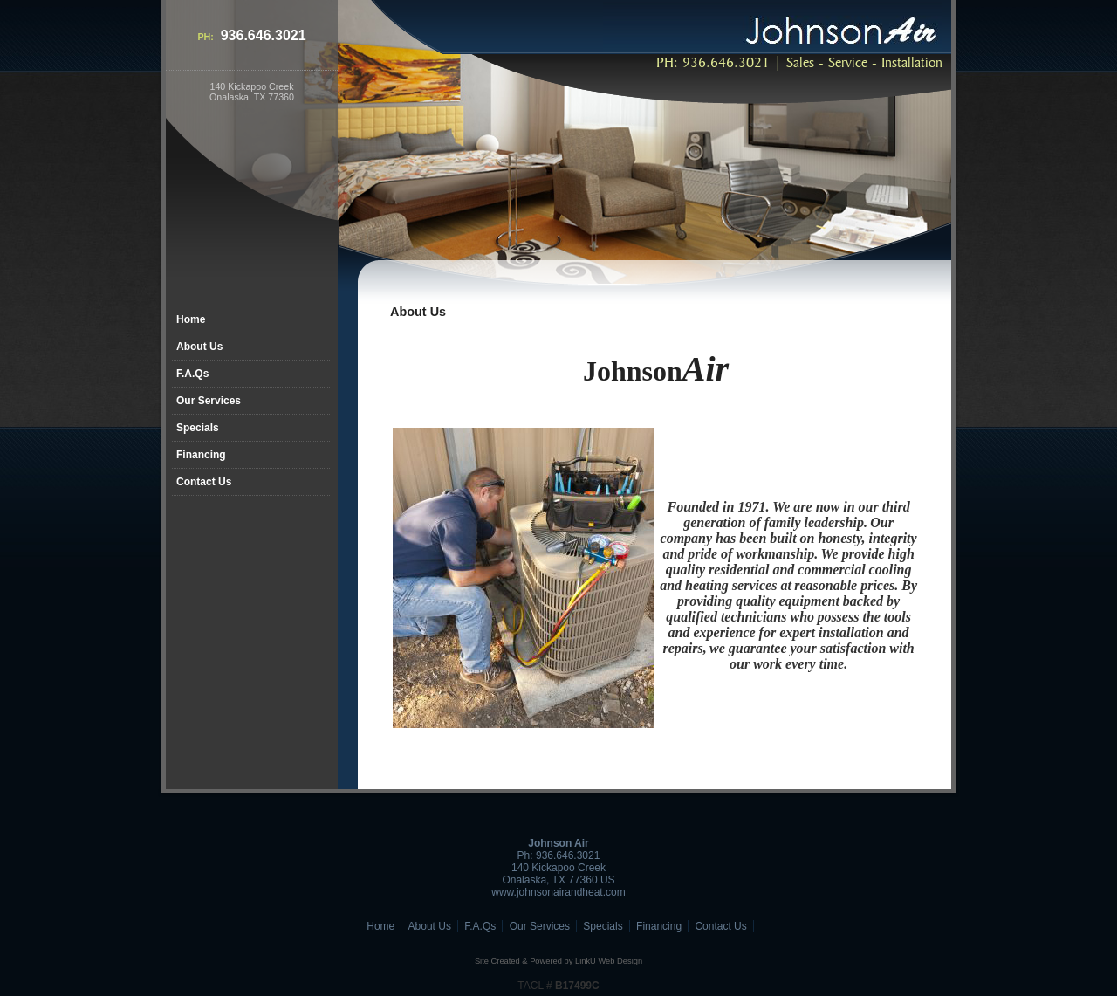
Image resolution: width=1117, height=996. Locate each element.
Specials (197, 428)
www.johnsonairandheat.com (558, 892)
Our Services (208, 401)
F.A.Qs (192, 373)
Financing (201, 455)
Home (190, 319)
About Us (199, 346)
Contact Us (203, 482)
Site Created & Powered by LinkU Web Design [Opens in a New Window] (558, 961)
